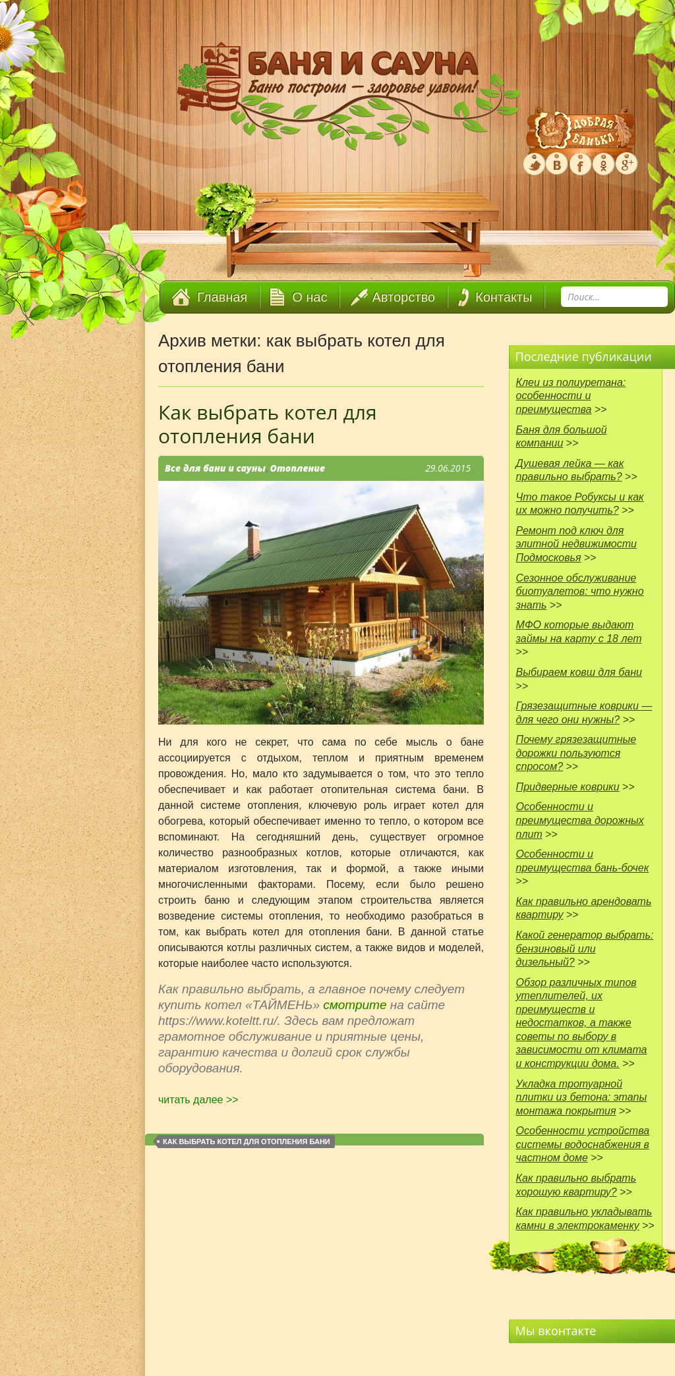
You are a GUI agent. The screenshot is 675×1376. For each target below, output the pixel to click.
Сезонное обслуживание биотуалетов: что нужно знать (580, 591)
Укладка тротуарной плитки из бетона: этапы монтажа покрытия (581, 1097)
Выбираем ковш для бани (579, 672)
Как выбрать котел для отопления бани (267, 424)
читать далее (198, 1099)
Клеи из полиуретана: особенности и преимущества (571, 396)
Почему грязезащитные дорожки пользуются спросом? (576, 753)
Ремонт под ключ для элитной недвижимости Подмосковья (576, 544)
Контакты (503, 297)
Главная (222, 297)
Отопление (298, 468)
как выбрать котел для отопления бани (246, 1141)
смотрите (356, 1005)
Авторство (403, 297)
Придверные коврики (568, 786)
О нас (309, 297)
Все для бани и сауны (215, 468)
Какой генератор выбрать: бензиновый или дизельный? (585, 948)
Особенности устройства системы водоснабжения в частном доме (583, 1144)
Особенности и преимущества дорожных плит (580, 820)
